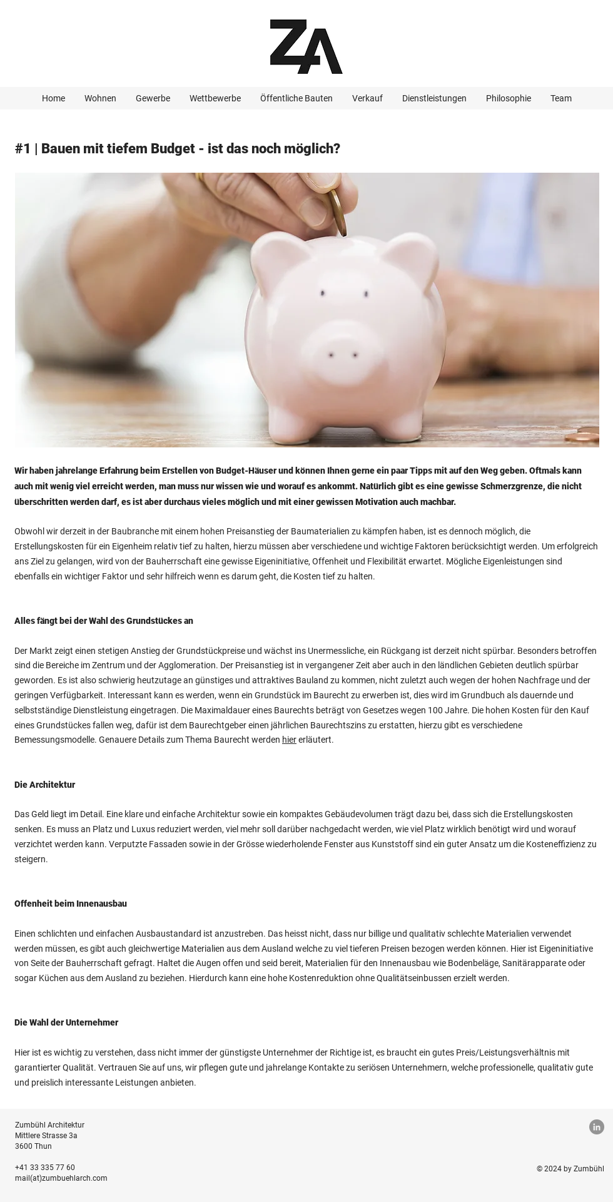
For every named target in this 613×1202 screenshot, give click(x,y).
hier (289, 740)
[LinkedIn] (596, 1126)
